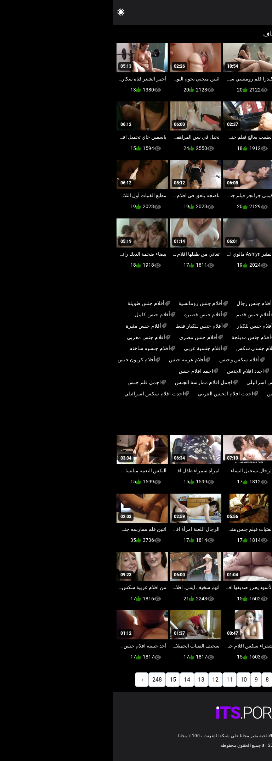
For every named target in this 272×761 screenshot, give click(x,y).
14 (74, 679)
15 (60, 679)
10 (131, 679)
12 (102, 679)
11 (116, 679)
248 (44, 679)
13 (88, 679)
